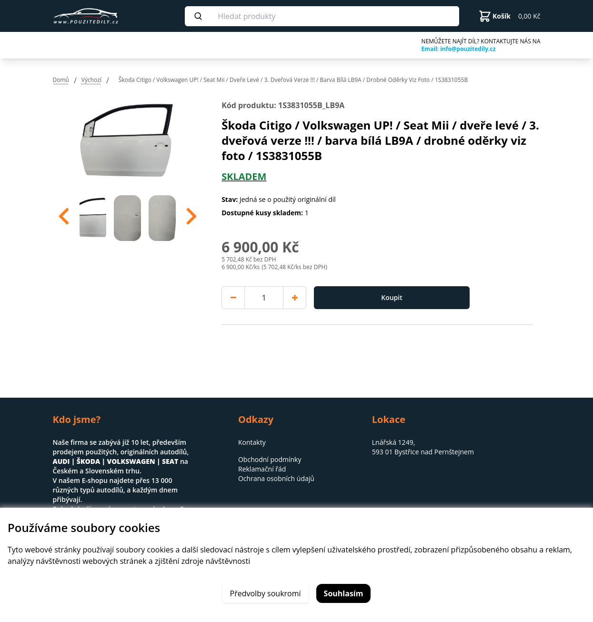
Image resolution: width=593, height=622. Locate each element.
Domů (61, 80)
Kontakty (252, 442)
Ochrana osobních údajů (276, 478)
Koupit (391, 297)
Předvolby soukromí (265, 593)
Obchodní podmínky (270, 459)
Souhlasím (343, 593)
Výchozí (91, 80)
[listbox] (128, 216)
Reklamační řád (262, 468)
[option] (93, 216)
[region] (128, 216)
